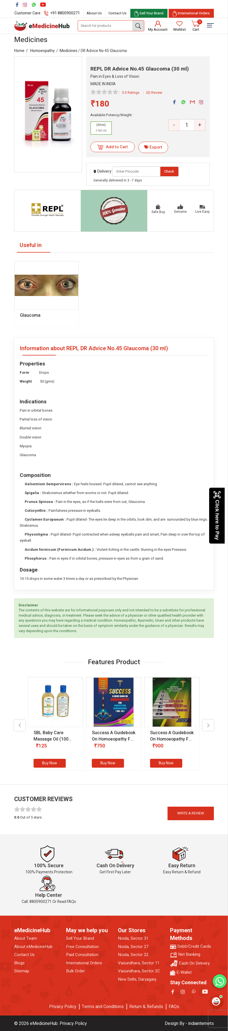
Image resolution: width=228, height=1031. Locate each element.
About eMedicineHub (33, 947)
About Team (25, 938)
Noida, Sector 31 (133, 938)
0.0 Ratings (131, 92)
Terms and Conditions (103, 1006)
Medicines (68, 51)
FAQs (174, 1006)
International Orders (84, 963)
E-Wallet (181, 972)
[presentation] (19, 725)
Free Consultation (82, 947)
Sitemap (21, 971)
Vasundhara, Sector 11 (138, 963)
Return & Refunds (146, 1006)
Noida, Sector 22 (133, 955)
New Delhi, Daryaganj (137, 979)
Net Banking (185, 954)
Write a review (190, 813)
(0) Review (154, 92)
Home (19, 51)
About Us (94, 13)
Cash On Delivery (190, 963)
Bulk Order (75, 971)
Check (169, 171)
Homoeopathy (42, 51)
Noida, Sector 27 (133, 947)
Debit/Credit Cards (190, 946)
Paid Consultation (82, 955)
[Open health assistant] (216, 1001)
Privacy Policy (62, 1006)
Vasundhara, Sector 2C (139, 971)
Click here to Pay (217, 515)
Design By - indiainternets (189, 1023)
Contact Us (117, 13)
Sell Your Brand (80, 938)
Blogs (19, 963)
